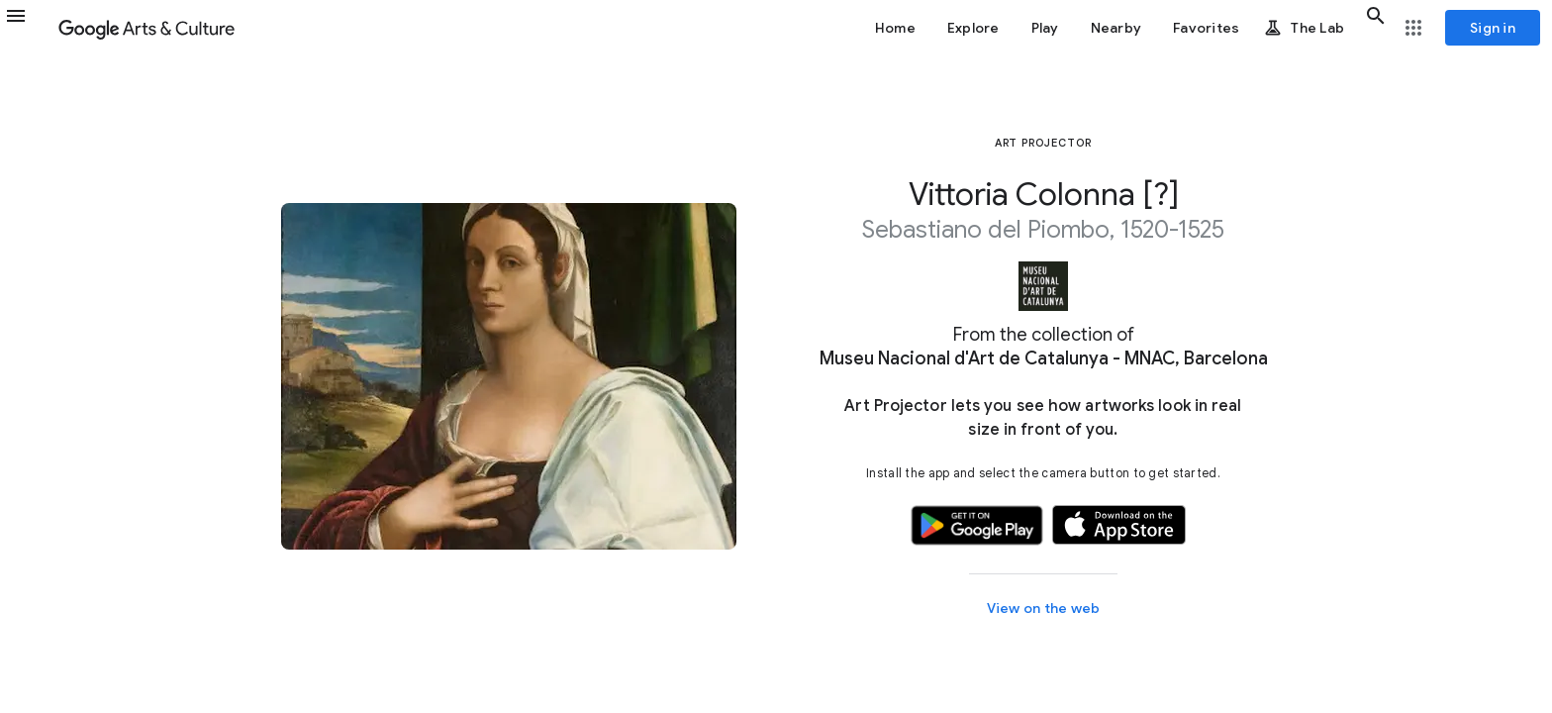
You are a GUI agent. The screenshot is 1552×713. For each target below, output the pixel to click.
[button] (27, 27)
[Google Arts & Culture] (146, 27)
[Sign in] (1492, 28)
